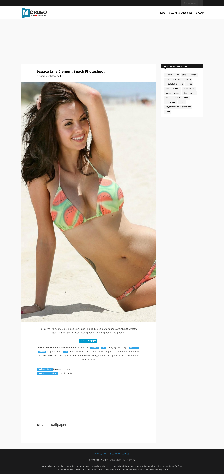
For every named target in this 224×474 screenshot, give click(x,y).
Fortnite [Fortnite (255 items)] (188, 79)
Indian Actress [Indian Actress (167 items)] (188, 89)
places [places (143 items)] (181, 102)
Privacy (98, 454)
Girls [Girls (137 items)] (167, 89)
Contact (125, 454)
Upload (200, 13)
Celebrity (94, 348)
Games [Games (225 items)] (189, 84)
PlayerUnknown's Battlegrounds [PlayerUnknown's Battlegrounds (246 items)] (178, 107)
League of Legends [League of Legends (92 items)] (173, 93)
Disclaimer (115, 454)
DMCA (106, 454)
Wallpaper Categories (180, 13)
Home (162, 13)
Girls (103, 348)
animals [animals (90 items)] (169, 75)
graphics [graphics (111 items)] (176, 89)
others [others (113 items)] (186, 98)
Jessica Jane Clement (61, 369)
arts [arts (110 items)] (177, 75)
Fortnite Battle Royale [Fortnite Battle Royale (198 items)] (174, 84)
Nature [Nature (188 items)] (177, 98)
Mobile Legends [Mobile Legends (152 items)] (189, 93)
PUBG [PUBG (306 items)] (168, 111)
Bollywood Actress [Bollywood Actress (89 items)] (189, 75)
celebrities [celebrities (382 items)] (177, 79)
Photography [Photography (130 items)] (171, 102)
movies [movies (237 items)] (168, 98)
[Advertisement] (112, 44)
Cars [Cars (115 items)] (167, 79)
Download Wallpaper (87, 341)
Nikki (61, 76)
